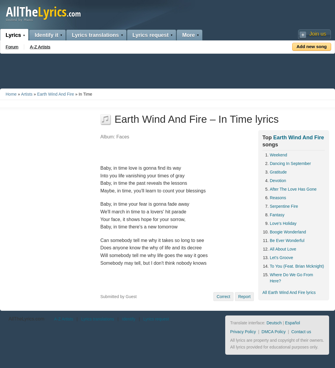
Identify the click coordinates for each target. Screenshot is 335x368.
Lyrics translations (95, 35)
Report (244, 296)
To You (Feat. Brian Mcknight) (297, 266)
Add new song (312, 46)
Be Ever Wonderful (287, 240)
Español (292, 322)
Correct (223, 296)
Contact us (301, 331)
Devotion (278, 180)
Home (11, 94)
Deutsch (274, 322)
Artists (26, 94)
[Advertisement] (167, 70)
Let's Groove (281, 257)
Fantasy (277, 214)
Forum (12, 46)
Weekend (278, 155)
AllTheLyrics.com (26, 318)
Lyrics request (151, 35)
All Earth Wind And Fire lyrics (289, 292)
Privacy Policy (243, 331)
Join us (317, 34)
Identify (128, 319)
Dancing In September (290, 163)
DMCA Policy (274, 331)
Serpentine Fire (284, 206)
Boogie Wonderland (288, 232)
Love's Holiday (283, 223)
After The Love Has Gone (293, 189)
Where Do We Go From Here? (291, 277)
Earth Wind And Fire (55, 94)
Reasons (278, 197)
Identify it (46, 35)
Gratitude (278, 172)
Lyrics (13, 35)
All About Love (283, 249)
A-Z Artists (40, 46)
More (188, 35)
